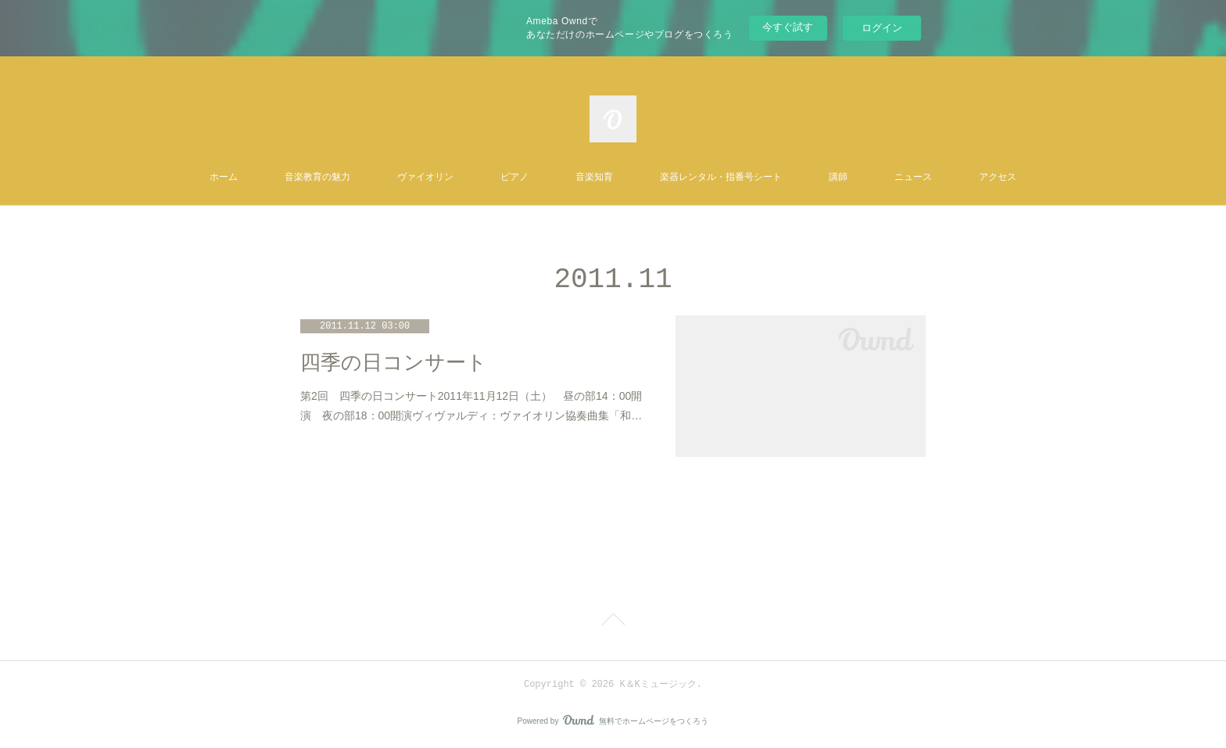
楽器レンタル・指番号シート (721, 177)
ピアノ (514, 177)
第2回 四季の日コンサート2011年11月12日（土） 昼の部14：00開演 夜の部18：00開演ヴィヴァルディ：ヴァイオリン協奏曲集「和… (471, 406)
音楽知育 (594, 177)
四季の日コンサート (393, 362)
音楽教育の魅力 (317, 177)
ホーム (224, 177)
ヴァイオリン (425, 177)
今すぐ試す (787, 27)
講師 (838, 177)
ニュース (913, 177)
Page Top (613, 622)
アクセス (997, 177)
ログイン (882, 28)
